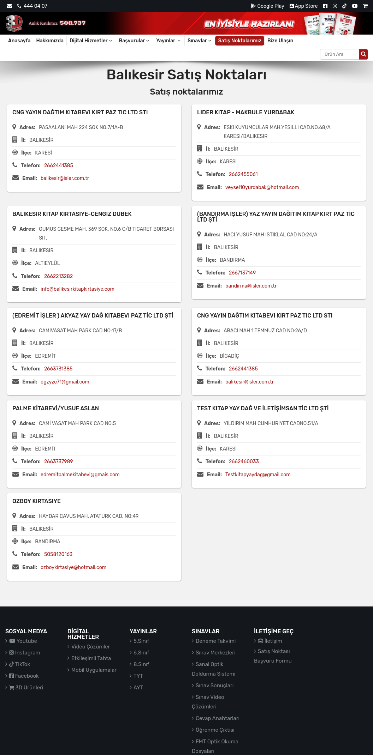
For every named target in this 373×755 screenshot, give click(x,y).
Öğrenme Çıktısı (215, 730)
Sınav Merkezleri (216, 653)
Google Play (267, 6)
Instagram (24, 653)
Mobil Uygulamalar (94, 670)
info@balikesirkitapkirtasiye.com (77, 289)
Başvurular (134, 41)
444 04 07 (32, 6)
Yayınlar (169, 41)
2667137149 (242, 273)
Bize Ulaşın (280, 41)
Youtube (23, 641)
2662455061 (243, 174)
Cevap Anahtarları (217, 718)
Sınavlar (200, 41)
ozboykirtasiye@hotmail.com (73, 567)
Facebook (24, 676)
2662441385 (58, 166)
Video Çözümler (90, 647)
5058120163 (58, 554)
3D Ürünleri (26, 687)
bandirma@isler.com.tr (251, 286)
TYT (138, 676)
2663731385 (58, 369)
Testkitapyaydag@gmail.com (258, 475)
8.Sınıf (141, 664)
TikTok (19, 664)
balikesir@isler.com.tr (65, 178)
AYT (138, 687)
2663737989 (58, 462)
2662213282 (58, 276)
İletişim (270, 641)
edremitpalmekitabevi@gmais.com (80, 475)
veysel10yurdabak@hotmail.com (262, 188)
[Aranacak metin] (339, 54)
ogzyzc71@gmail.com (65, 382)
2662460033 (244, 462)
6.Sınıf (141, 653)
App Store (304, 6)
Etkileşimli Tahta (91, 658)
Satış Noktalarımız (239, 41)
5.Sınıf (141, 641)
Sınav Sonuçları (214, 685)
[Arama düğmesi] (363, 54)
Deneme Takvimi (216, 641)
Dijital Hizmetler (91, 41)
